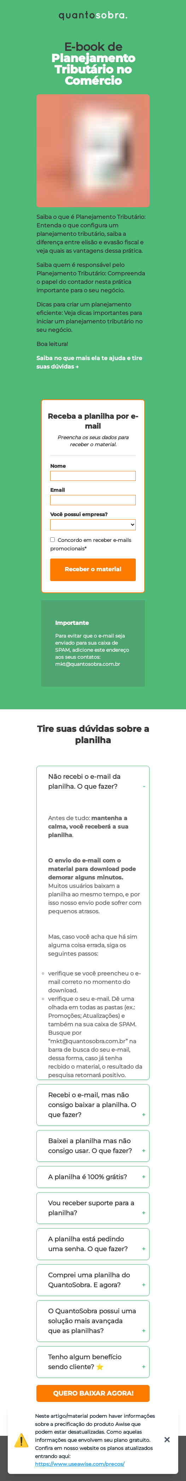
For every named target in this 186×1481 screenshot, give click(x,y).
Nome (58, 466)
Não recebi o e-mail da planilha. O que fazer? (84, 781)
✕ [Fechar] (166, 1440)
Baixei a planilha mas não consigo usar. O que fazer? (90, 1146)
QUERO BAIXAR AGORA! (93, 1393)
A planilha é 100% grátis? (87, 1177)
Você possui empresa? (78, 514)
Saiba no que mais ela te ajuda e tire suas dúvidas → (89, 362)
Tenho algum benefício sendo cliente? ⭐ (84, 1362)
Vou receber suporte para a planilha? (91, 1208)
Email (57, 490)
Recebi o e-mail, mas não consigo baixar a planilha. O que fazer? (92, 1105)
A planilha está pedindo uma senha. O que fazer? (88, 1244)
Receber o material (93, 569)
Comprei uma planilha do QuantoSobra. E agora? (89, 1280)
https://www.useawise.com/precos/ (79, 1464)
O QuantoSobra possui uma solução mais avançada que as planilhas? (92, 1321)
